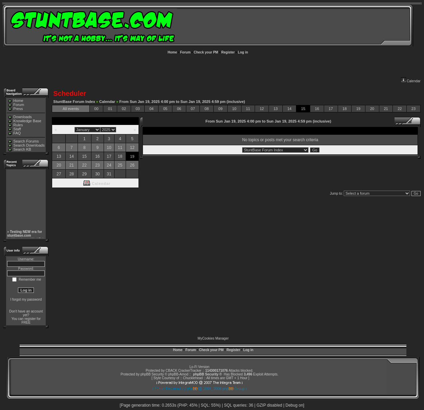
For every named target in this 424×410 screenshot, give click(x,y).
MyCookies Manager (213, 338)
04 (151, 109)
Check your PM (206, 52)
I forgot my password (26, 299)
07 (193, 109)
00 (96, 109)
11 (248, 109)
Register (228, 52)
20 (372, 109)
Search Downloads (26, 145)
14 (289, 109)
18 (344, 109)
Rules (15, 125)
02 (124, 109)
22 (400, 109)
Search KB (19, 149)
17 (331, 109)
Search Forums (23, 141)
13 (276, 109)
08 (207, 109)
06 (179, 109)
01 (110, 109)
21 (386, 109)
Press (15, 109)
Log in (243, 52)
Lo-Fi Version (199, 367)
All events (71, 109)
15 (303, 109)
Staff (14, 129)
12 (262, 109)
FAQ (14, 133)
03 (137, 109)
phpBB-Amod (178, 374)
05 (165, 109)
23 (413, 109)
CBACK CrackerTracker (184, 370)
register (30, 319)
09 (220, 109)
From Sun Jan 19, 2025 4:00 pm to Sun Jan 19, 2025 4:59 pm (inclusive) (182, 102)
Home (172, 52)
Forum (185, 52)
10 (234, 109)
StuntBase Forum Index (74, 102)
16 (317, 109)
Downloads (19, 117)
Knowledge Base (24, 121)
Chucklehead (193, 378)
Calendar (411, 81)
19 (358, 109)
